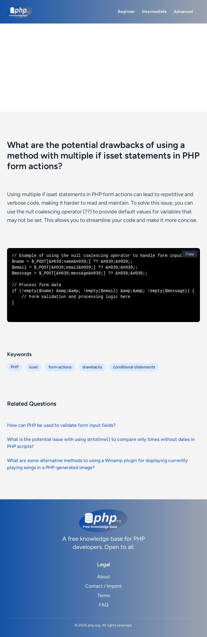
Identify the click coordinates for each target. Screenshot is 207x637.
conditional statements (134, 367)
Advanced (183, 11)
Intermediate (154, 11)
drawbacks (92, 367)
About (103, 576)
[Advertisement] (103, 67)
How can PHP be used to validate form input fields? (61, 425)
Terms (103, 595)
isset (33, 367)
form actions (60, 367)
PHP (15, 367)
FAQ (103, 605)
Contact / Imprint (103, 586)
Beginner (126, 11)
